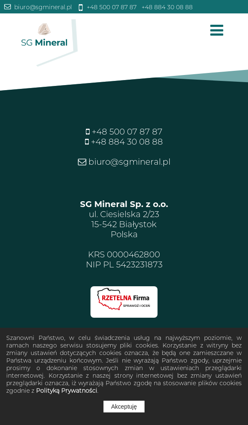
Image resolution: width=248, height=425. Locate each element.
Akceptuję (124, 406)
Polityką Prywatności (66, 390)
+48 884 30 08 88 (166, 7)
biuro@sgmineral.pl (42, 7)
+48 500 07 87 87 (111, 7)
